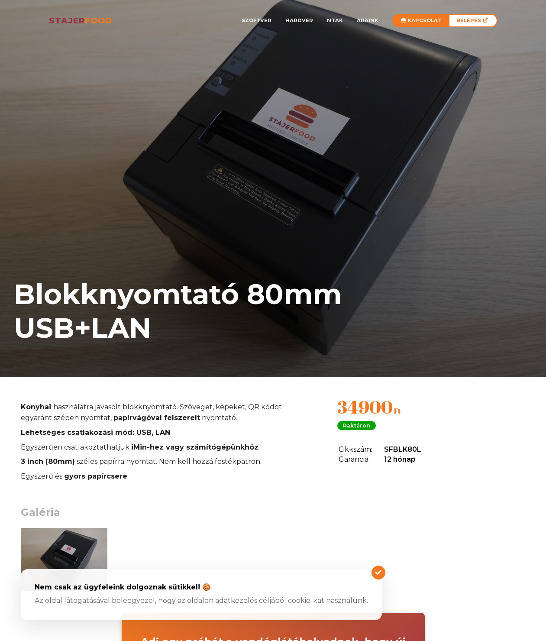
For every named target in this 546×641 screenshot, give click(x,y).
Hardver (299, 20)
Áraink (367, 20)
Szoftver (256, 20)
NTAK (335, 20)
